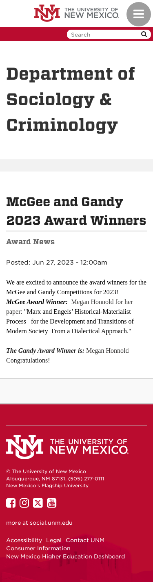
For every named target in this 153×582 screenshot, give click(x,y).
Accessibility (24, 540)
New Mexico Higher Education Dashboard (65, 556)
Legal (54, 540)
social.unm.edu (51, 522)
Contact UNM (85, 540)
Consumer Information (38, 548)
